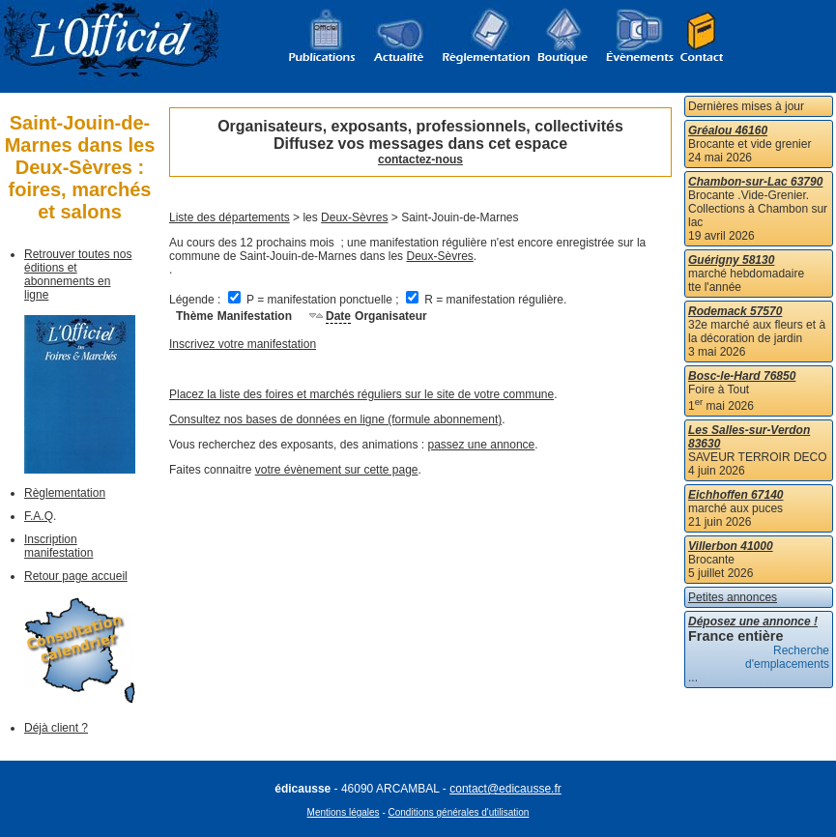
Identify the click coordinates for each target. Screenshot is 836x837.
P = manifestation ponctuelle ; (315, 299)
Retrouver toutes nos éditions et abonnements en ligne (77, 274)
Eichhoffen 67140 (735, 495)
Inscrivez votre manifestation (242, 344)
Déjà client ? (56, 728)
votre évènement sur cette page (336, 469)
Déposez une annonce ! (753, 621)
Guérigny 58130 (731, 260)
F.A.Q (38, 516)
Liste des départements (229, 217)
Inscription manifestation (58, 546)
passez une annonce (481, 444)
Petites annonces (732, 597)
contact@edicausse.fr (505, 788)
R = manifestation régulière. (486, 299)
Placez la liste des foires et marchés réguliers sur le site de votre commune (361, 394)
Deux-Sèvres (354, 217)
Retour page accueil (76, 576)
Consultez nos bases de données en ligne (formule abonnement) (335, 419)
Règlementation (64, 493)
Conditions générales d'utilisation (459, 812)
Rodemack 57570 (735, 311)
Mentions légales (343, 812)
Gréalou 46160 (727, 130)
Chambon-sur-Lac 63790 (755, 181)
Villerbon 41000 (730, 546)
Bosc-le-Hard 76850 (741, 376)
